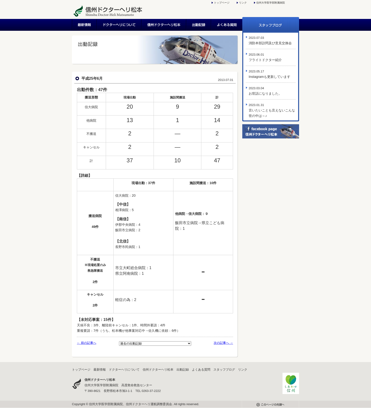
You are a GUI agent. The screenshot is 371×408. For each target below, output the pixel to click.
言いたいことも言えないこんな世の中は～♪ (272, 110)
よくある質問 (226, 25)
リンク (243, 2)
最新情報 (84, 25)
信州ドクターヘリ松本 (164, 25)
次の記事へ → (223, 343)
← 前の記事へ (86, 343)
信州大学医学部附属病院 (270, 2)
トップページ (222, 2)
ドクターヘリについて (119, 25)
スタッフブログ (270, 25)
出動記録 (198, 25)
